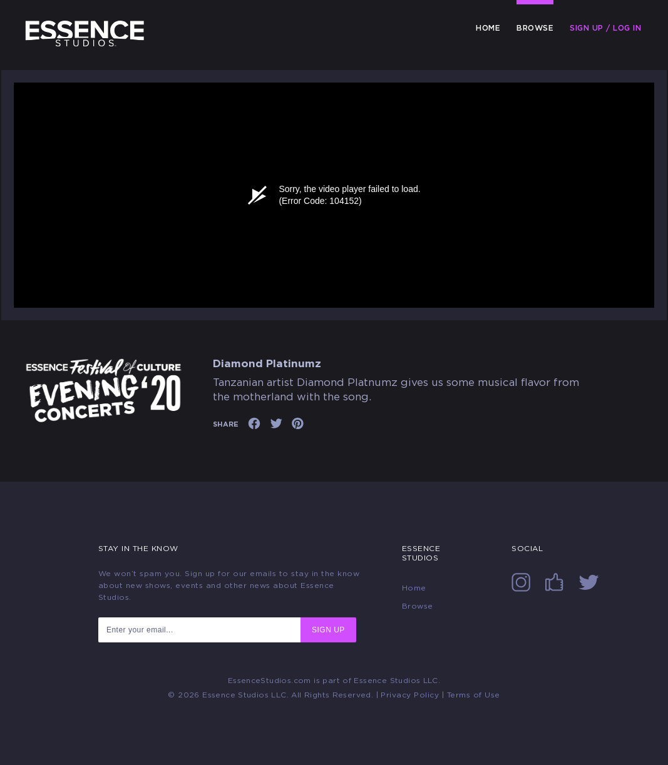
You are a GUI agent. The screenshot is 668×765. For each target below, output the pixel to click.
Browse (534, 28)
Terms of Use (473, 695)
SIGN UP (328, 630)
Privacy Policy (410, 695)
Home (488, 28)
